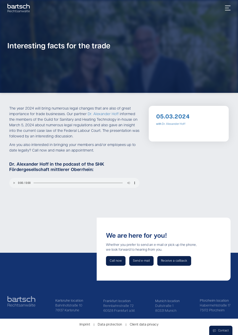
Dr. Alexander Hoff (103, 114)
